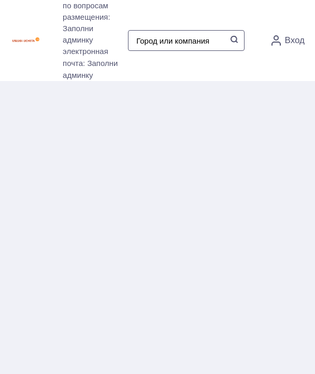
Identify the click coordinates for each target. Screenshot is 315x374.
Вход (288, 40)
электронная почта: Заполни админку (90, 63)
